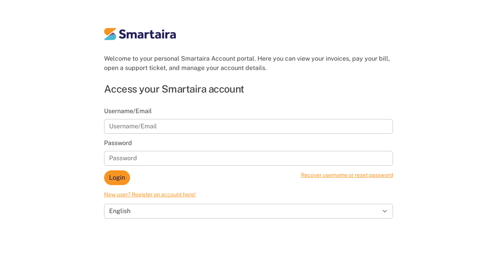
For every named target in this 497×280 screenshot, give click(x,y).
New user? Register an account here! (150, 194)
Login (117, 177)
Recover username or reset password (347, 175)
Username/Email (128, 111)
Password (118, 143)
